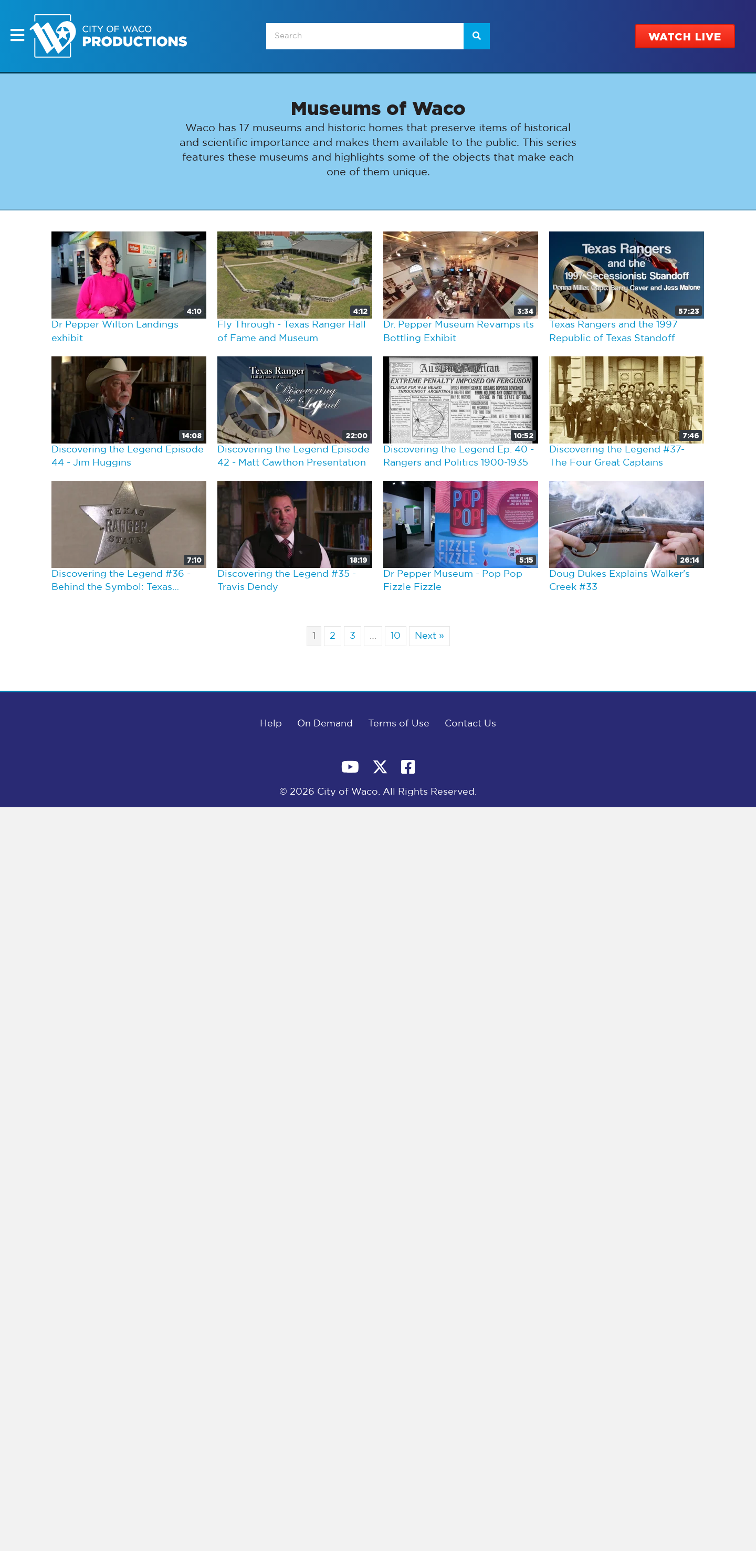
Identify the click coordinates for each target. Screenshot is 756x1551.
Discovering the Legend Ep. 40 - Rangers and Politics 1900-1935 (458, 457)
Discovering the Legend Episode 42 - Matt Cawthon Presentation (293, 457)
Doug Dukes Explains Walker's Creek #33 (619, 581)
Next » (429, 636)
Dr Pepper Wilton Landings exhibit (114, 332)
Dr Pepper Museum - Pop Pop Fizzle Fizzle (452, 581)
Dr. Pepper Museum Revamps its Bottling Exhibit (458, 332)
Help (271, 724)
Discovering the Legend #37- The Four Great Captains (617, 457)
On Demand (325, 724)
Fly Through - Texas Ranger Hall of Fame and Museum (291, 332)
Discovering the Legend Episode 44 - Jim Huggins (127, 457)
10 (396, 636)
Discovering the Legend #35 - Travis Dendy (286, 581)
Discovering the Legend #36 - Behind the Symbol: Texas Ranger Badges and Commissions (121, 582)
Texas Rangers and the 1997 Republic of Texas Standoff (613, 332)
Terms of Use (398, 724)
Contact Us (470, 724)
